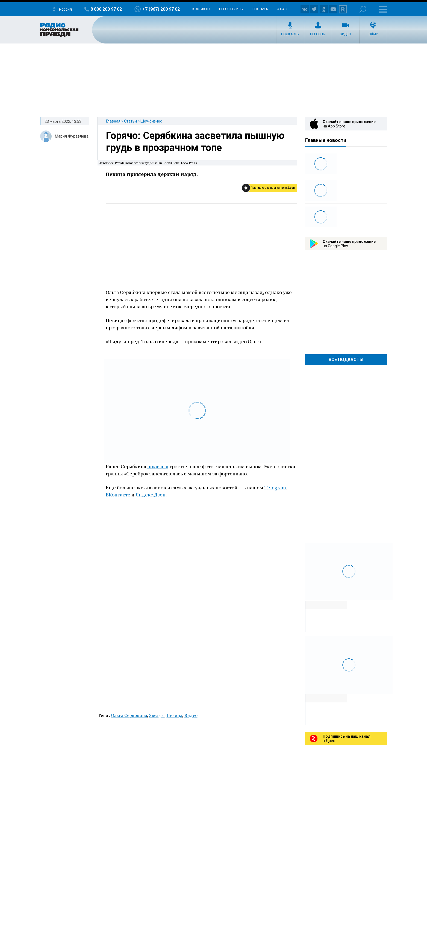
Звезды (156, 715)
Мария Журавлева (72, 136)
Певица (174, 715)
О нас (282, 9)
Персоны (318, 34)
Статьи (130, 121)
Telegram (275, 487)
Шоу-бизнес (151, 121)
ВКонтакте (118, 494)
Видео (345, 34)
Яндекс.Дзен (151, 494)
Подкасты (290, 34)
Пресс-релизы (231, 9)
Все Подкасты (346, 359)
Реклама (260, 9)
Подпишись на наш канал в (273, 187)
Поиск (363, 9)
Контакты (201, 9)
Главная (113, 121)
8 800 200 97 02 (106, 9)
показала (157, 466)
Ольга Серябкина (129, 715)
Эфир (373, 34)
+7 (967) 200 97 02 (161, 9)
